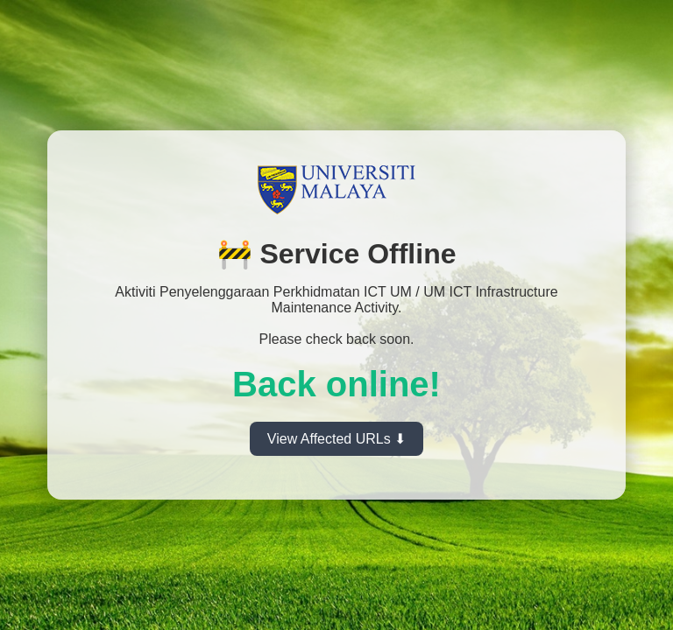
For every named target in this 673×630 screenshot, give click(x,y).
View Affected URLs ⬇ (336, 438)
